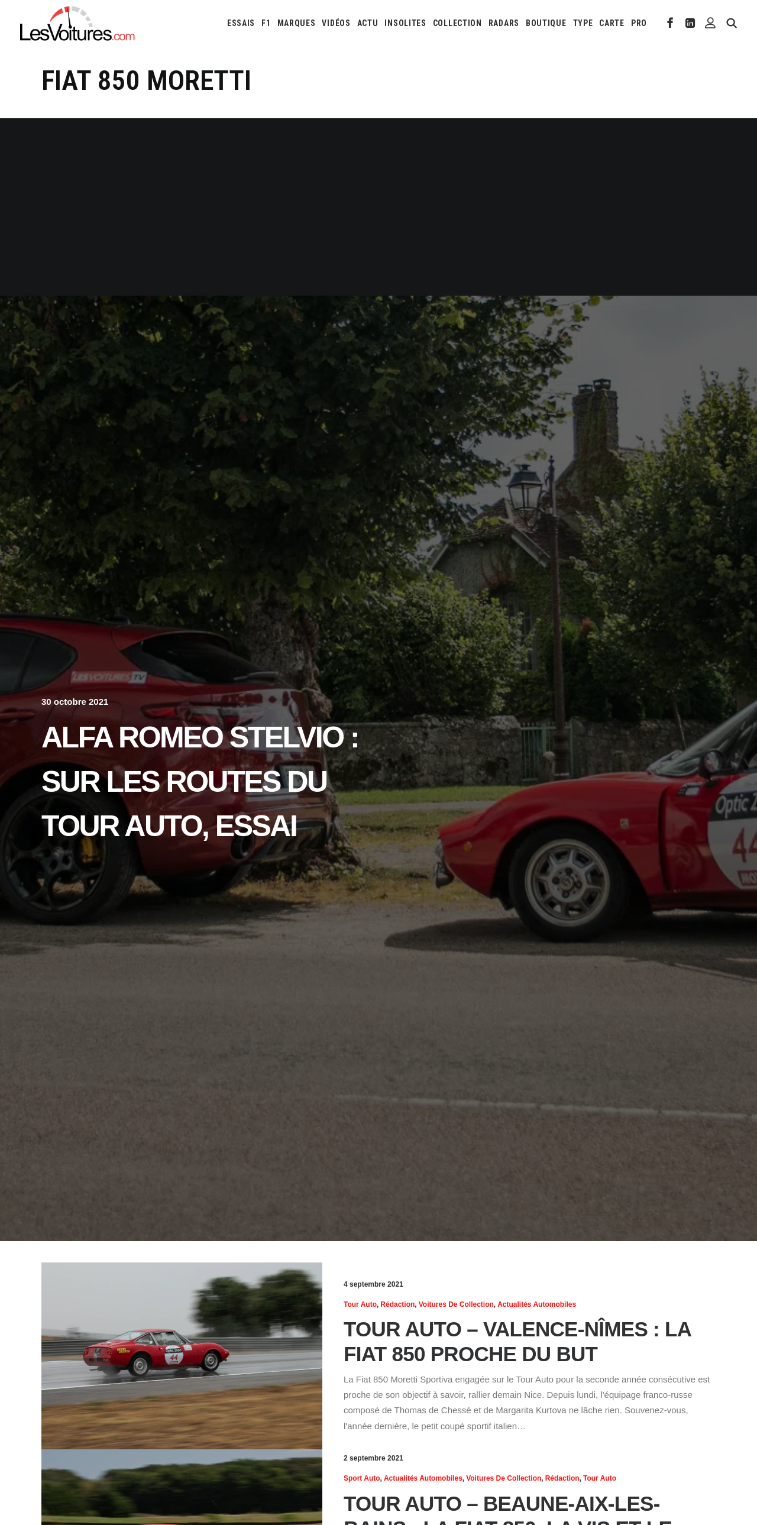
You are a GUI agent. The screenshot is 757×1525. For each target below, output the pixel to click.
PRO (639, 23)
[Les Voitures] (77, 23)
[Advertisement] (378, 207)
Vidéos (336, 23)
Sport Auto (362, 1478)
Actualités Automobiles (536, 1304)
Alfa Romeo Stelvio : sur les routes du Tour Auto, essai (199, 782)
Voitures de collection (456, 1304)
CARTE (612, 23)
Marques (296, 23)
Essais (241, 23)
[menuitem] (241, 23)
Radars (504, 23)
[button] (670, 23)
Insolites (405, 23)
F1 (265, 23)
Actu (367, 23)
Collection (457, 23)
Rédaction (397, 1304)
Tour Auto (360, 1304)
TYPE (583, 23)
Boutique (546, 23)
